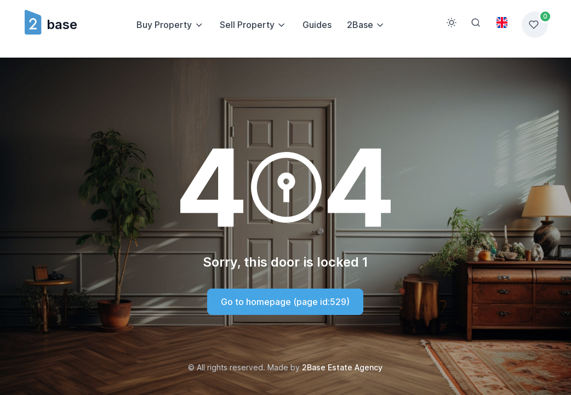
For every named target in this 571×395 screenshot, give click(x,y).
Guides (317, 24)
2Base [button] (360, 24)
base (50, 24)
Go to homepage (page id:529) (285, 301)
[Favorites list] (535, 25)
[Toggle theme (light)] (451, 22)
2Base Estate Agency (342, 367)
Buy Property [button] (164, 24)
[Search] (476, 22)
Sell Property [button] (247, 24)
